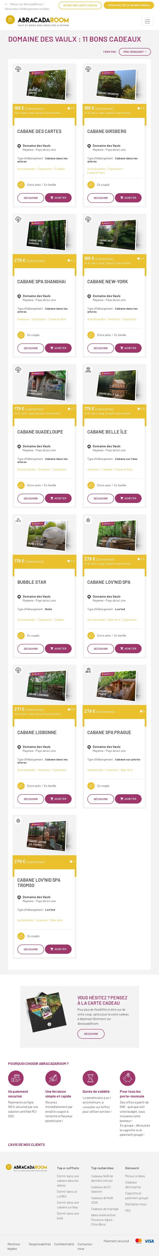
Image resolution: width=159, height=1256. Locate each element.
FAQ (127, 1210)
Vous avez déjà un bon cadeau (129, 5)
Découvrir (31, 198)
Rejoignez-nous (135, 1204)
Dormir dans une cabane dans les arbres (68, 1180)
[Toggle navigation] (147, 21)
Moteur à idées (135, 1176)
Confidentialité (64, 1244)
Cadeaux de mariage (104, 1209)
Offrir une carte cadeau (80, 5)
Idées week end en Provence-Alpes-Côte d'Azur (103, 1219)
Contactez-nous (85, 1246)
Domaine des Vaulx (37, 145)
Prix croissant (134, 51)
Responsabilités (40, 1244)
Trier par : (110, 51)
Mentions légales (13, 1246)
